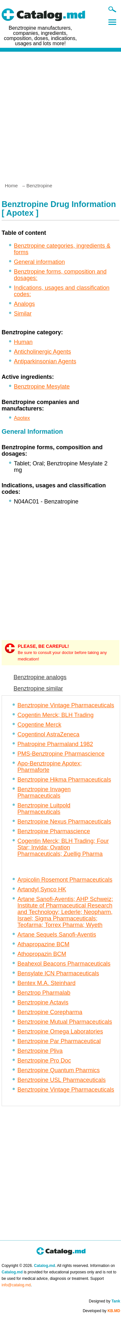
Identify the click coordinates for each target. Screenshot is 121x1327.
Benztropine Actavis (42, 1002)
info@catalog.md (16, 1285)
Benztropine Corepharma (49, 1012)
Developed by (101, 1311)
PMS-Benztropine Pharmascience (61, 754)
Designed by (104, 1301)
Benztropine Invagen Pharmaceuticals (44, 792)
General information (39, 262)
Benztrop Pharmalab (43, 993)
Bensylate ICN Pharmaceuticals (58, 973)
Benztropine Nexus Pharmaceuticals (64, 821)
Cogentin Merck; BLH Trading (55, 715)
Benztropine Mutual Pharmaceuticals (64, 1022)
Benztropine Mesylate (42, 386)
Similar (23, 313)
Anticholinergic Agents (42, 351)
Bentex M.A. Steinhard (46, 983)
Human (23, 342)
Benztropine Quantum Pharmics (58, 1070)
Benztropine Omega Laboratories (60, 1031)
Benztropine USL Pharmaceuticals (61, 1080)
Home (11, 185)
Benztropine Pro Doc (44, 1060)
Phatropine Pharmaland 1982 (55, 744)
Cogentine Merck (39, 724)
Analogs (24, 304)
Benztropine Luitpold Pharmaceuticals (43, 808)
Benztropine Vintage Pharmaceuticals (65, 705)
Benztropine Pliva (40, 1051)
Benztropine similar (38, 688)
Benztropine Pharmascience (53, 831)
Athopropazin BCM (41, 954)
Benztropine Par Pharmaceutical (59, 1041)
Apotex (22, 418)
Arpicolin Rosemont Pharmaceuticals (64, 879)
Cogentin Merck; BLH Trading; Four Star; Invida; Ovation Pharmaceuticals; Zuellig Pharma (63, 847)
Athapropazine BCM (43, 944)
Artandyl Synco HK (41, 889)
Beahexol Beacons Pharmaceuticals (63, 963)
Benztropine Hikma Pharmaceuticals (64, 779)
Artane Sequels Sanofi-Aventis (56, 934)
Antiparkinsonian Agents (45, 361)
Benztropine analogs (40, 677)
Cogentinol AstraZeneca (48, 734)
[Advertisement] (60, 114)
